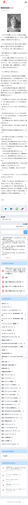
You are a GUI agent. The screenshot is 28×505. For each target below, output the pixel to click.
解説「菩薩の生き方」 (8, 421)
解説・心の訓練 (7, 441)
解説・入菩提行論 (7, 437)
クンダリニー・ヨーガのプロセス (11, 310)
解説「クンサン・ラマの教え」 (11, 385)
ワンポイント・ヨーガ (8, 333)
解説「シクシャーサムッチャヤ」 (11, 388)
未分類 (4, 350)
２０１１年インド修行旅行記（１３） (13, 474)
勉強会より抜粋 (7, 340)
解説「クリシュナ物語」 (9, 381)
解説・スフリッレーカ (8, 424)
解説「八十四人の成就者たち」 (11, 408)
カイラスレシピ (7, 307)
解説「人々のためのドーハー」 (11, 404)
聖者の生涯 (6, 368)
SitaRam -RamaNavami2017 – (12, 479)
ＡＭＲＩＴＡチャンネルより (10, 444)
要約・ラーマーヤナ (8, 378)
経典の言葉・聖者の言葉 (9, 365)
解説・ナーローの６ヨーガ (10, 428)
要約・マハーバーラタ (8, 375)
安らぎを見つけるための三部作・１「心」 (13, 343)
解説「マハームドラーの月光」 (11, 391)
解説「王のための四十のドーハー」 (12, 418)
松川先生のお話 (7, 353)
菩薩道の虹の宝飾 (7, 372)
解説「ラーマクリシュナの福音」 (11, 401)
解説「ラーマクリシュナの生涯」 (11, 398)
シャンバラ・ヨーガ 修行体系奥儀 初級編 (14, 319)
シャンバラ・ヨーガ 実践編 (10, 324)
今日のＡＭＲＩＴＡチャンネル (11, 337)
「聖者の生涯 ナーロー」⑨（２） (13, 484)
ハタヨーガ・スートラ (8, 327)
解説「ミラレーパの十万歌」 (10, 395)
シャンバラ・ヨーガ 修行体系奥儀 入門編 (14, 314)
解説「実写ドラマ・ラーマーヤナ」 (12, 414)
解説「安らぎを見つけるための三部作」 (13, 411)
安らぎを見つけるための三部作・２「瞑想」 (14, 347)
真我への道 (6, 362)
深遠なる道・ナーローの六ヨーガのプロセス (14, 357)
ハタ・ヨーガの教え (8, 330)
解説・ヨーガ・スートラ (9, 434)
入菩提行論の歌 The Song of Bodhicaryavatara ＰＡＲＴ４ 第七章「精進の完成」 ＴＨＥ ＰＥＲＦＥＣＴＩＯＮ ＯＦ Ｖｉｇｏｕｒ (16, 468)
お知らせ (5, 304)
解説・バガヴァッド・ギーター (11, 431)
